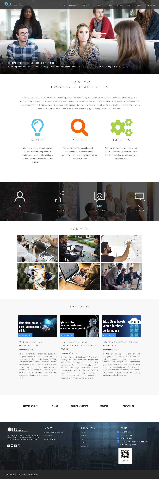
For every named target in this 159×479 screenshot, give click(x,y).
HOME (63, 5)
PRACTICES (99, 5)
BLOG (129, 5)
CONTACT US (150, 5)
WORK (110, 5)
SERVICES (86, 5)
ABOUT (138, 5)
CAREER (120, 5)
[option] (30, 406)
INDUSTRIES (74, 5)
